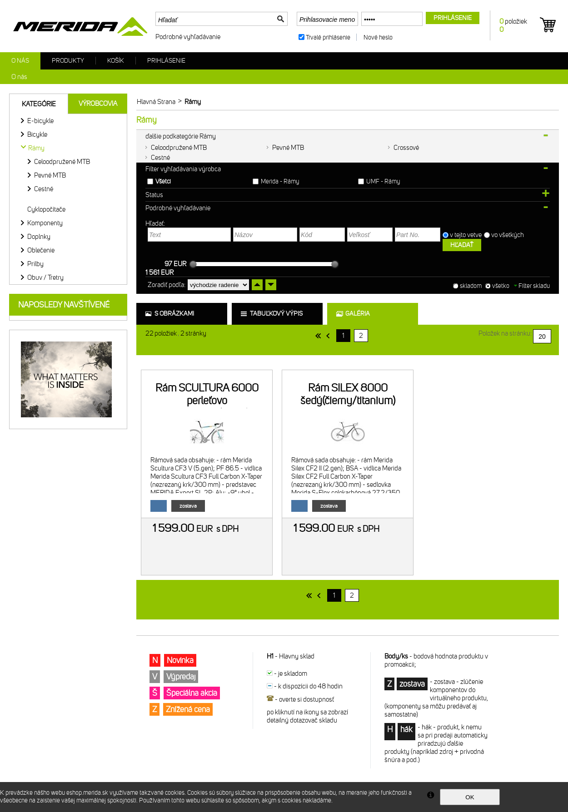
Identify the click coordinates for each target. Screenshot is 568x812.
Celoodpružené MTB (179, 148)
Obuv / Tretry (45, 277)
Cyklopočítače (46, 209)
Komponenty (45, 223)
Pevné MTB (288, 148)
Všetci (163, 181)
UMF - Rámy (383, 181)
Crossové (406, 148)
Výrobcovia (98, 103)
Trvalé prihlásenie (328, 37)
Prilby (35, 264)
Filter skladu (532, 286)
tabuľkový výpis (276, 313)
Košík (115, 60)
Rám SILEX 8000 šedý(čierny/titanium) (347, 394)
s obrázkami (174, 313)
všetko (500, 286)
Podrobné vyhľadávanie (187, 37)
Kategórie (39, 104)
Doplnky (38, 237)
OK (469, 797)
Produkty (68, 60)
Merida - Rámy (280, 181)
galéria (357, 313)
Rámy (36, 148)
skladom (471, 286)
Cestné (160, 157)
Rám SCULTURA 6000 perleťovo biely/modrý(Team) (207, 400)
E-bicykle (40, 121)
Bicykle (37, 134)
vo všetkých (508, 235)
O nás (20, 60)
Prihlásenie (166, 60)
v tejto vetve (466, 235)
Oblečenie (41, 250)
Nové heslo (378, 37)
